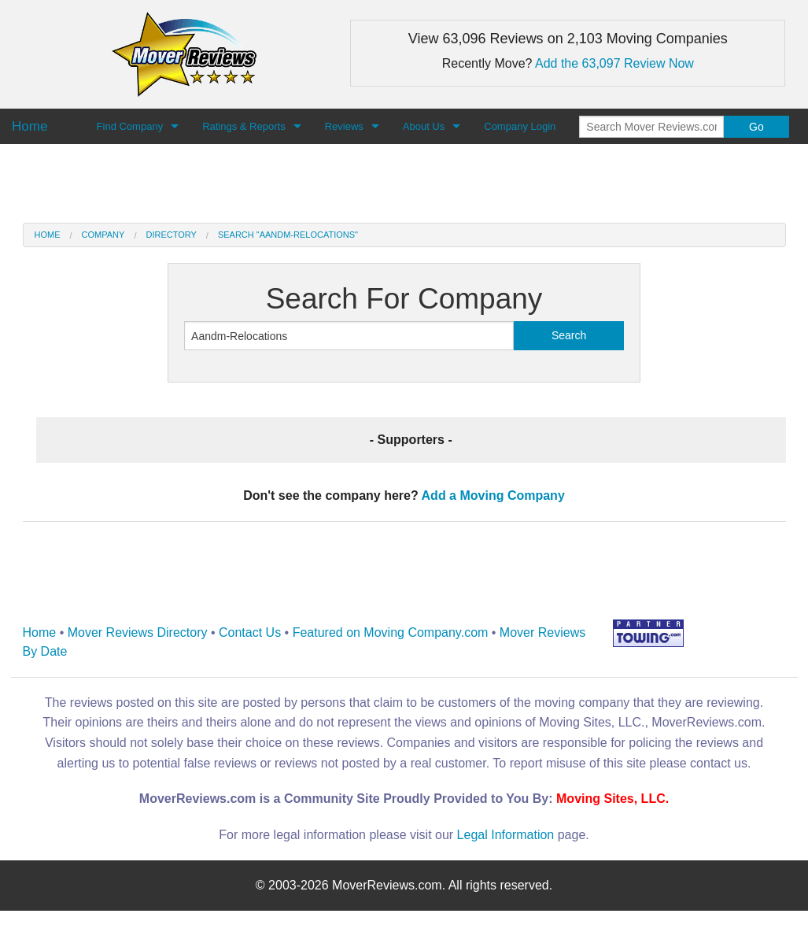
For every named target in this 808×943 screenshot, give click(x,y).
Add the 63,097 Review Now (614, 63)
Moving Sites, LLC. (612, 798)
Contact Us (250, 632)
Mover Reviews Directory (138, 632)
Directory (171, 234)
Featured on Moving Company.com (391, 632)
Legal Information (506, 834)
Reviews (344, 126)
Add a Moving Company (493, 495)
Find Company (130, 126)
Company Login (519, 126)
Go (756, 126)
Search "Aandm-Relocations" (288, 234)
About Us (424, 126)
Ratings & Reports (244, 126)
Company (103, 234)
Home (48, 234)
